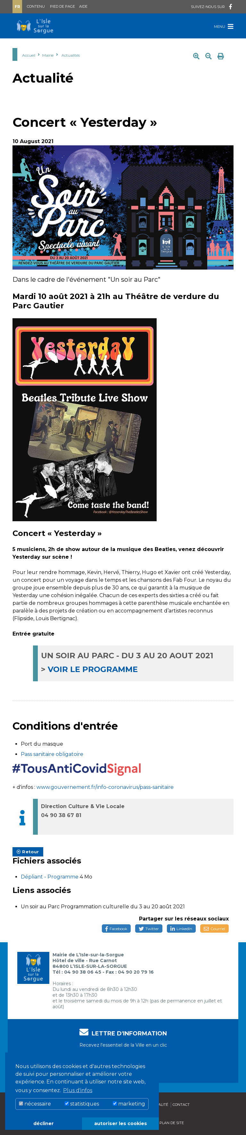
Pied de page (62, 6)
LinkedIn (181, 928)
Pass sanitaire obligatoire (52, 754)
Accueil (28, 55)
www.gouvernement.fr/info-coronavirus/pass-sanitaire (104, 787)
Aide (83, 6)
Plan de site (172, 1123)
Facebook (116, 928)
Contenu (36, 6)
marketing (129, 1104)
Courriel (214, 928)
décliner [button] (43, 1123)
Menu (224, 26)
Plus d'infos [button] (77, 1090)
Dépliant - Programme (50, 877)
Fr (17, 6)
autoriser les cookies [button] (120, 1123)
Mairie (47, 55)
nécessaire (35, 1104)
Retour (28, 851)
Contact (181, 1104)
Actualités (71, 55)
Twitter (149, 928)
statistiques (82, 1104)
